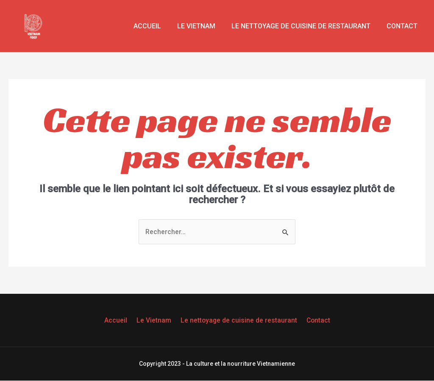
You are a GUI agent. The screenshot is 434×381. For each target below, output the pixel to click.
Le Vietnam (203, 26)
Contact (403, 26)
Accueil (156, 26)
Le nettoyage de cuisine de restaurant (304, 26)
